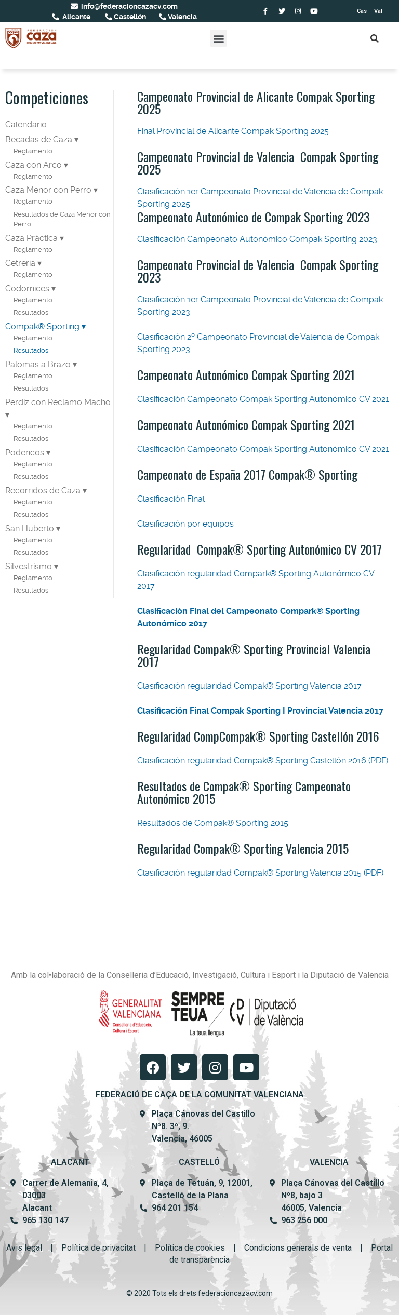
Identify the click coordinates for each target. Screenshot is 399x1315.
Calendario (26, 124)
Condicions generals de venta (298, 1248)
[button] (218, 38)
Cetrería (20, 263)
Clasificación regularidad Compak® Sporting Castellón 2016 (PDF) (262, 761)
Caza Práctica (31, 238)
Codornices (27, 288)
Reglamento (33, 151)
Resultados (31, 312)
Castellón (129, 16)
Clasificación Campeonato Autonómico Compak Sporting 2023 (257, 239)
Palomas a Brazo (38, 364)
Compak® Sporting (42, 326)
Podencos (24, 453)
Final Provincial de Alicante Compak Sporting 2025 (233, 131)
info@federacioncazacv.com (128, 6)
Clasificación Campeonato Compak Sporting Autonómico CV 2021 (263, 399)
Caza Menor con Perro (48, 190)
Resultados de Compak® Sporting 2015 (212, 823)
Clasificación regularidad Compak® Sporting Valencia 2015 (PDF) (260, 873)
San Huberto (29, 528)
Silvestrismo (28, 566)
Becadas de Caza (38, 139)
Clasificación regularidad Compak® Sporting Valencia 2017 (250, 686)
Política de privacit (95, 1248)
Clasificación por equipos (186, 524)
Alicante (75, 16)
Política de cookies (190, 1248)
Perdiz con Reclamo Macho (58, 402)
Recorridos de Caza (43, 490)
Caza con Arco (33, 165)
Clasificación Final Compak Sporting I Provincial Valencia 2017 (260, 711)
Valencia (181, 16)
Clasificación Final (171, 499)
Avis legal (24, 1248)
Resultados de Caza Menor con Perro (62, 219)
